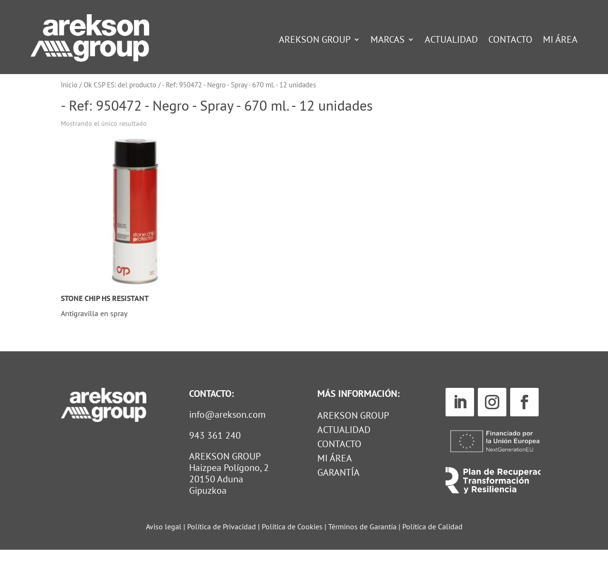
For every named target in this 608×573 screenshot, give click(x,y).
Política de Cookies (293, 549)
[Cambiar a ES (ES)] (565, 11)
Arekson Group (315, 41)
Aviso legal (163, 549)
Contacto (510, 41)
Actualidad (451, 41)
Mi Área (560, 41)
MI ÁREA (334, 483)
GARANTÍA (338, 497)
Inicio (69, 108)
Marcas (387, 41)
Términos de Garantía (363, 549)
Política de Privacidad (221, 549)
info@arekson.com (227, 438)
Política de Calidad (432, 549)
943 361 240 (215, 458)
